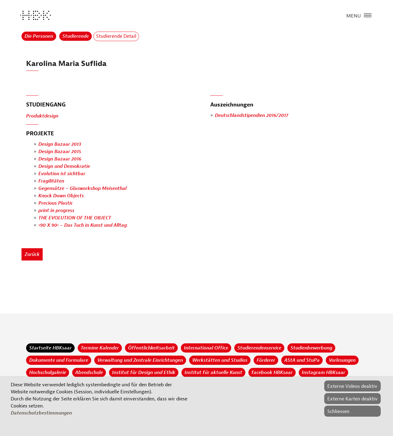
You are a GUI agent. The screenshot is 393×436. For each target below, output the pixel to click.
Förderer (266, 360)
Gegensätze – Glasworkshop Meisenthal (82, 188)
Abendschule (89, 372)
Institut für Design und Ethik (143, 372)
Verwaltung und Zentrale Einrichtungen (140, 360)
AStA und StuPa (302, 360)
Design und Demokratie (64, 166)
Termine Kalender (100, 348)
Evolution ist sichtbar (61, 174)
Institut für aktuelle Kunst (213, 372)
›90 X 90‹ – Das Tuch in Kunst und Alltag (82, 225)
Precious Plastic (55, 203)
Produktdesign (42, 116)
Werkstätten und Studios (219, 360)
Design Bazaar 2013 (59, 144)
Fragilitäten (51, 181)
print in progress (56, 210)
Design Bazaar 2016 (59, 159)
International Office (206, 348)
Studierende (75, 36)
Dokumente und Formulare (58, 360)
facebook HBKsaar (272, 372)
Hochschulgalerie (47, 372)
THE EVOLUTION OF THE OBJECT (74, 218)
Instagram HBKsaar (323, 372)
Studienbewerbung (311, 348)
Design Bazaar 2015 (59, 152)
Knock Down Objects (61, 196)
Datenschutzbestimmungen (41, 413)
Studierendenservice (259, 348)
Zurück (32, 254)
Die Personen (39, 36)
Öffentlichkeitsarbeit (151, 348)
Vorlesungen (342, 360)
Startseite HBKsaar (50, 348)
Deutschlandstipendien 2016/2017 (251, 116)
